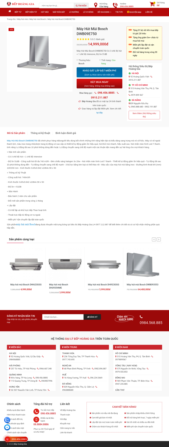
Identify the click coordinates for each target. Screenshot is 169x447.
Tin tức (119, 12)
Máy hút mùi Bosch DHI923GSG (103, 284)
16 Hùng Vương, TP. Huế (75, 378)
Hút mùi (45, 12)
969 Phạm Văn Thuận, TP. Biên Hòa (133, 381)
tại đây (99, 112)
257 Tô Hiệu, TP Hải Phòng (23, 368)
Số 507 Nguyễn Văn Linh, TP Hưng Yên (28, 390)
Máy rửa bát (59, 12)
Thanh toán (65, 415)
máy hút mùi (23, 224)
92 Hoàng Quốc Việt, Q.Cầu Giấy (25, 356)
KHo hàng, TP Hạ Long (21, 378)
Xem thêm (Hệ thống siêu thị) (144, 115)
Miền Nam (121, 347)
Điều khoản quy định (15, 423)
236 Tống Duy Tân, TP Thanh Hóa (79, 356)
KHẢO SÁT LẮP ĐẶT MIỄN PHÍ (99, 72)
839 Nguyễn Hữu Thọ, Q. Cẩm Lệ (79, 387)
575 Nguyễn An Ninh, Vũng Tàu (131, 368)
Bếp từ (18, 12)
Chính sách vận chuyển (17, 432)
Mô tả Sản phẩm (16, 133)
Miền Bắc (15, 347)
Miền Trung (69, 347)
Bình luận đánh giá (66, 133)
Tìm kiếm (81, 6)
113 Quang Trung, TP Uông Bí (24, 381)
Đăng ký (92, 317)
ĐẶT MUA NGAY (99, 84)
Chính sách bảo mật (15, 428)
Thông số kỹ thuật (40, 133)
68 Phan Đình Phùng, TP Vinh (77, 368)
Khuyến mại (134, 11)
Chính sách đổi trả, (15, 419)
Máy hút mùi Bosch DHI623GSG (26, 284)
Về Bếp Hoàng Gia (68, 410)
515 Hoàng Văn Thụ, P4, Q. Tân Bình (133, 356)
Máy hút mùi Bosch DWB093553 (142, 284)
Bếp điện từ (31, 12)
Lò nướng (74, 12)
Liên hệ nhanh (66, 432)
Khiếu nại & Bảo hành (16, 410)
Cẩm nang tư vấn (67, 428)
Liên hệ (148, 12)
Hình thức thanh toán (16, 415)
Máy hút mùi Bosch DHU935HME (58, 286)
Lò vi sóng (88, 12)
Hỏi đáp (63, 419)
